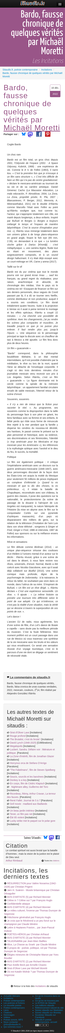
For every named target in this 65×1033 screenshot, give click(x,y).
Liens (6, 1010)
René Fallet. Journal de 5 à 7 (25, 800)
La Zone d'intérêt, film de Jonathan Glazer (32, 756)
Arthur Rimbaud (14, 860)
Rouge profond (18, 736)
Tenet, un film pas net (21, 814)
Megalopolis (16, 746)
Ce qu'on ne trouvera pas (47, 1001)
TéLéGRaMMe (27, 941)
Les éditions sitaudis (44, 1005)
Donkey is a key (18, 780)
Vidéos (7, 1017)
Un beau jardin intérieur (22, 810)
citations (56, 861)
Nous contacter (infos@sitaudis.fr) (12, 1023)
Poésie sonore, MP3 (13, 1020)
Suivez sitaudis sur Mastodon (49, 1010)
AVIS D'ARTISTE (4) (29, 907)
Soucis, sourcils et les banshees (27, 776)
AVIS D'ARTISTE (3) (29, 937)
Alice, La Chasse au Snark (31, 944)
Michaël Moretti (32, 127)
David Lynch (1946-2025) (23, 742)
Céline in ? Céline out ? (29, 900)
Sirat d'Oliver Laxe (19, 732)
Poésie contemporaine (14, 1001)
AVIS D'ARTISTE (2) (29, 961)
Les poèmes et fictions (14, 1003)
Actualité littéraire (12, 996)
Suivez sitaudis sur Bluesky (48, 1012)
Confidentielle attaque (18, 903)
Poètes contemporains (14, 1008)
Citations (8, 1012)
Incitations (40, 986)
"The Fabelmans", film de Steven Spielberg (32, 770)
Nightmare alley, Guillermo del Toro (29, 786)
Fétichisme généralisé (29, 917)
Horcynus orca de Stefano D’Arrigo (28, 763)
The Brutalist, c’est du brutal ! (25, 739)
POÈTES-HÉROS (28, 934)
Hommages (9, 1015)
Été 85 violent (17, 817)
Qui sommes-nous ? (13, 1027)
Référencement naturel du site (49, 1008)
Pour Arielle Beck (27, 965)
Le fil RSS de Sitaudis (45, 1003)
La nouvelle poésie (12, 1005)
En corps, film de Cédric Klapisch (27, 783)
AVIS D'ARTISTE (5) (29, 897)
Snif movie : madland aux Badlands (28, 803)
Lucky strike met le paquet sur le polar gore (32, 820)
